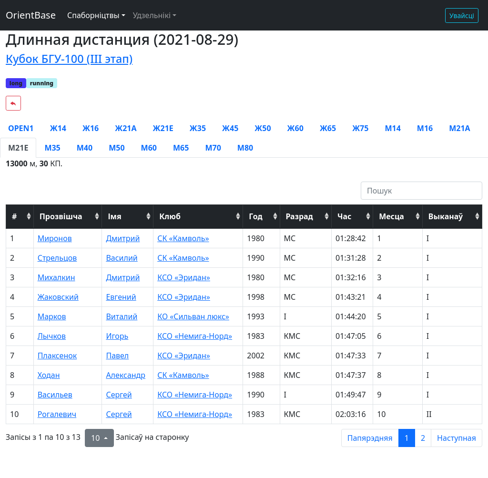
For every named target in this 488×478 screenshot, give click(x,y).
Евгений (121, 297)
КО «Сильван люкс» (193, 316)
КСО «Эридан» (183, 277)
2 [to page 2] (423, 438)
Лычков (52, 336)
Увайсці (461, 15)
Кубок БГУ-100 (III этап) (69, 58)
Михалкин (56, 277)
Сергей (119, 394)
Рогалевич (57, 414)
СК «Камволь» (183, 238)
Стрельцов (57, 258)
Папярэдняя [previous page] (370, 438)
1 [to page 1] (407, 438)
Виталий (121, 316)
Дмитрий (123, 238)
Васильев (55, 394)
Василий (121, 258)
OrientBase (31, 15)
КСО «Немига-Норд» (194, 336)
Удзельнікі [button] (152, 15)
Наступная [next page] (456, 438)
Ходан (49, 375)
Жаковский (58, 297)
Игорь (117, 336)
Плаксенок (57, 355)
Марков (52, 316)
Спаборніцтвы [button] (93, 15)
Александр (125, 375)
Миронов (55, 238)
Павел (117, 355)
